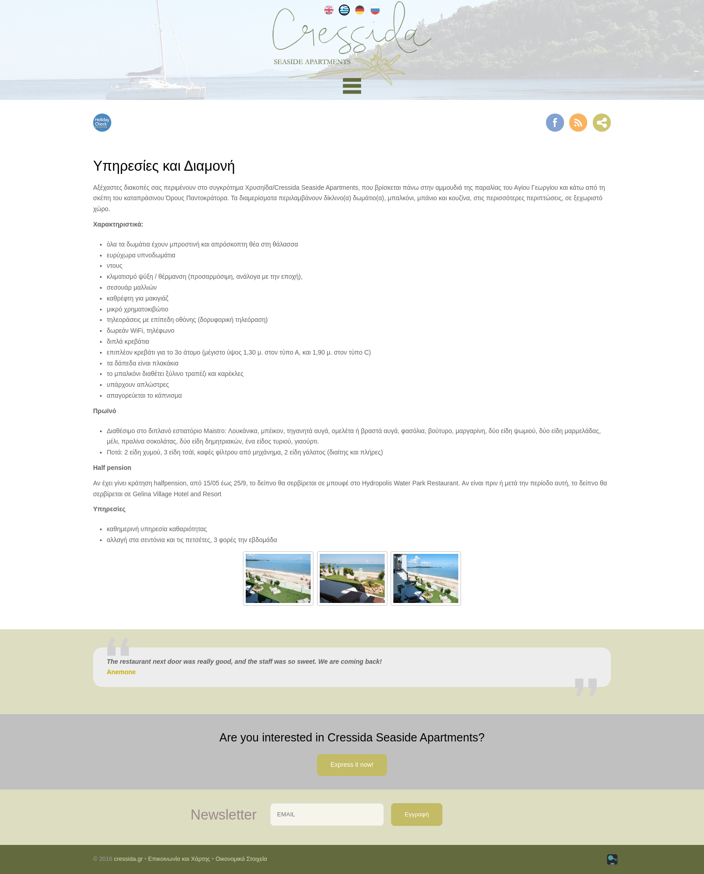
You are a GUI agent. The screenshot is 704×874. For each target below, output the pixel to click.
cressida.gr (128, 858)
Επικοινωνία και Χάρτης (179, 858)
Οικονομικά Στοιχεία (241, 858)
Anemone (121, 672)
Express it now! (352, 764)
